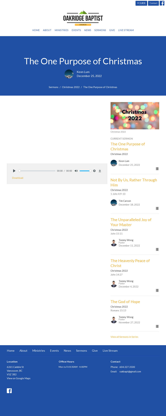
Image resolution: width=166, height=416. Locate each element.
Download (17, 177)
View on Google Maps (18, 378)
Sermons (100, 30)
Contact (153, 3)
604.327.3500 (127, 366)
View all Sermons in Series (124, 336)
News (87, 30)
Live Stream (126, 30)
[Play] (14, 170)
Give (112, 30)
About (47, 30)
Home (36, 30)
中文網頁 (141, 3)
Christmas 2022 (71, 86)
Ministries (61, 30)
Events (76, 30)
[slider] (36, 170)
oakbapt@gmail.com (130, 371)
